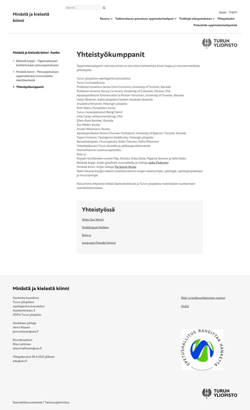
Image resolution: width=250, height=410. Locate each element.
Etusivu (105, 18)
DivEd (185, 306)
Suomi (223, 12)
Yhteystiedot (225, 18)
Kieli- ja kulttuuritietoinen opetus (203, 298)
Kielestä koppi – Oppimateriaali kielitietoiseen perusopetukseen (37, 63)
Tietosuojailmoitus (57, 402)
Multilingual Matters (95, 227)
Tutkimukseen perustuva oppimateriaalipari (144, 18)
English (233, 12)
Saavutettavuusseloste (27, 402)
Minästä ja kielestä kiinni (31, 17)
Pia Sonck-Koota (125, 167)
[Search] (104, 7)
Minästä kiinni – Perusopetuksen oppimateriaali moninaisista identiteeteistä (37, 76)
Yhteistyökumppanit (30, 87)
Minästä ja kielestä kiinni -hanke (36, 52)
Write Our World (93, 219)
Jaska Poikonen (158, 162)
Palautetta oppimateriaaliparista (215, 25)
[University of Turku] (219, 398)
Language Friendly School (99, 243)
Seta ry (86, 235)
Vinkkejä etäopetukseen (195, 18)
